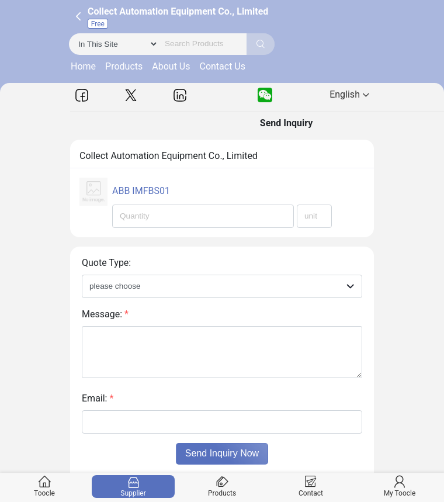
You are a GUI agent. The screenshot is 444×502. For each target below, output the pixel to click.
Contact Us (222, 66)
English (349, 94)
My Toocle (399, 486)
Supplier (133, 486)
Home (83, 66)
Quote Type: (106, 262)
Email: (97, 398)
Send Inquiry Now (222, 453)
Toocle (44, 486)
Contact (311, 486)
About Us (171, 66)
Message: (105, 314)
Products (124, 66)
